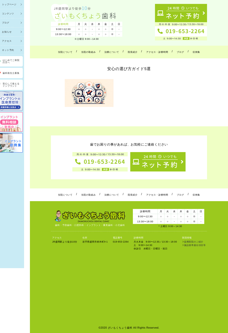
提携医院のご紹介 (193, 241)
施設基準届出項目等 (195, 245)
